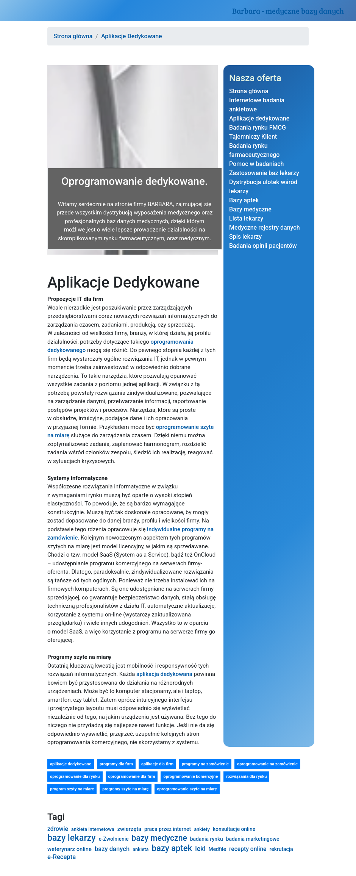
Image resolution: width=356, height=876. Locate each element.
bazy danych (112, 849)
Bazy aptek (244, 200)
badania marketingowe (252, 839)
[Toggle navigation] (16, 10)
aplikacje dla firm (157, 764)
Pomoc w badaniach (256, 163)
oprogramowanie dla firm (131, 776)
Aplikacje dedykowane (259, 118)
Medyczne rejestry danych (264, 227)
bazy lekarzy (71, 838)
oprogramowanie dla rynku (75, 776)
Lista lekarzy (246, 218)
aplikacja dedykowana (164, 674)
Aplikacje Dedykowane (131, 36)
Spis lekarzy (245, 236)
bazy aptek (171, 848)
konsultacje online (234, 829)
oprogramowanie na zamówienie (267, 764)
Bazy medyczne (250, 209)
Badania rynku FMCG (257, 127)
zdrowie (57, 829)
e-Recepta (61, 856)
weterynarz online (69, 849)
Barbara (288, 10)
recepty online (248, 849)
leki (200, 849)
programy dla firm (116, 764)
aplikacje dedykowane (70, 764)
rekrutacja (281, 849)
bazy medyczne (159, 838)
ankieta (140, 849)
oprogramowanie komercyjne (190, 776)
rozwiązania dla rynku (246, 776)
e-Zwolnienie (113, 839)
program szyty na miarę (72, 789)
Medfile (217, 849)
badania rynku (206, 839)
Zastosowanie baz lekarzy (264, 173)
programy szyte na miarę (125, 789)
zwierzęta (129, 829)
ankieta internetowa (92, 829)
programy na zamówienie (205, 764)
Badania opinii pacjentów (263, 245)
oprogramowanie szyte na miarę (187, 789)
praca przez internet (167, 829)
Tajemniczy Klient (253, 136)
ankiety (202, 829)
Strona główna (72, 36)
